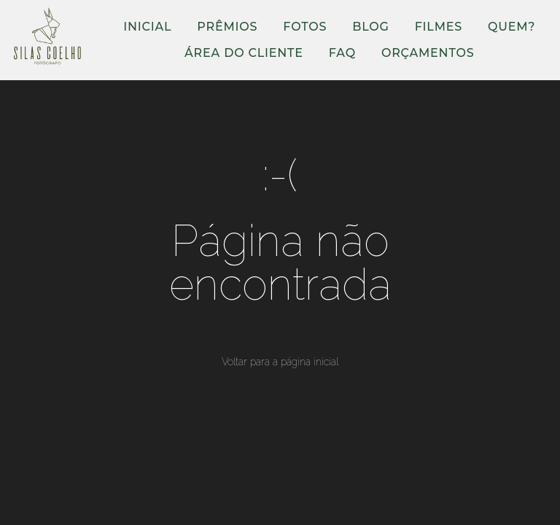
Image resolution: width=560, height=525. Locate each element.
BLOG (370, 27)
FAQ (342, 53)
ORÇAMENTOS (428, 53)
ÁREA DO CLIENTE (243, 53)
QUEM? (511, 27)
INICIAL (147, 27)
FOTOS (305, 27)
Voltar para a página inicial (280, 362)
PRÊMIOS (227, 27)
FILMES (438, 27)
